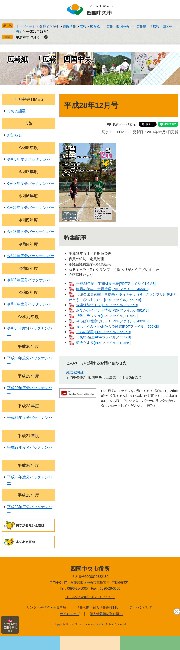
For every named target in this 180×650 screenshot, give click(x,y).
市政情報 (69, 26)
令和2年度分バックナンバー (30, 304)
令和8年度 (28, 147)
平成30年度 (28, 346)
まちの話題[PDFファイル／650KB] (103, 332)
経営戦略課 (75, 372)
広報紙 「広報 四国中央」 (111, 26)
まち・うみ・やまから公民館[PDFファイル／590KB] (117, 326)
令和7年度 (28, 171)
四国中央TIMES (28, 99)
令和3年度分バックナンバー (30, 280)
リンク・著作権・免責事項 (46, 607)
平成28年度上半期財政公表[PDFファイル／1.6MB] (115, 284)
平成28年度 (28, 406)
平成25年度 (28, 495)
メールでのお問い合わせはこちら (90, 597)
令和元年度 (28, 316)
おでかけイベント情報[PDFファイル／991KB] (112, 310)
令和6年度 (28, 196)
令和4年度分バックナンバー (30, 256)
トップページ (26, 26)
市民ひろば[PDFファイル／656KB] (103, 337)
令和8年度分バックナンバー (30, 159)
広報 (83, 26)
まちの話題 (16, 111)
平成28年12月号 (28, 37)
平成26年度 (28, 465)
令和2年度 (28, 292)
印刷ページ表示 (124, 124)
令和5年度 (28, 220)
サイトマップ (69, 614)
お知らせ (14, 135)
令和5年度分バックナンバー (30, 232)
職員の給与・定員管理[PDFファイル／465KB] (112, 289)
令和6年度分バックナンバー (30, 208)
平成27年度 (28, 435)
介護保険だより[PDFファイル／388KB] (107, 305)
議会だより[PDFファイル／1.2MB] (103, 343)
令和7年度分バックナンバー (30, 183)
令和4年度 (28, 244)
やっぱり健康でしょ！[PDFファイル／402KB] (112, 321)
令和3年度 (28, 268)
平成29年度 (28, 376)
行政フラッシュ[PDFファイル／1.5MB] (107, 316)
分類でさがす (49, 26)
